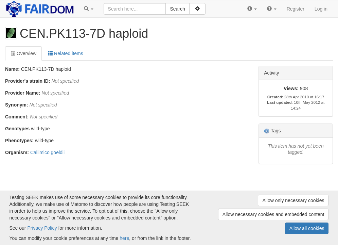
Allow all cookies (306, 228)
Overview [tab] (23, 53)
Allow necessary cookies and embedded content (273, 214)
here (124, 238)
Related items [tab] (65, 53)
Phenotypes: (19, 140)
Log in (321, 9)
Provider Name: (22, 93)
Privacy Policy (42, 228)
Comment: (17, 116)
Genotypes (17, 128)
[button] (89, 8)
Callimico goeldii (47, 152)
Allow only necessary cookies (293, 200)
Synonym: (16, 105)
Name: (12, 69)
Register (295, 9)
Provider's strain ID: (27, 81)
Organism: (17, 152)
